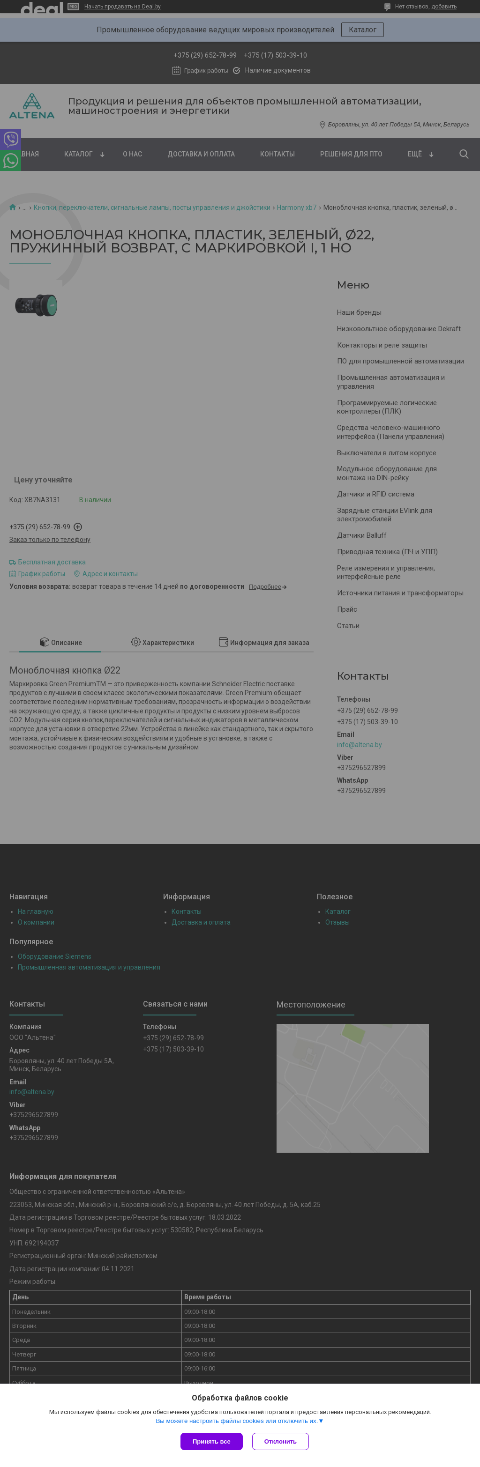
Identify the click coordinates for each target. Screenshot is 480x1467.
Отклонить (280, 1441)
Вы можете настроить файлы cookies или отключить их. (237, 1420)
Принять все (212, 1441)
